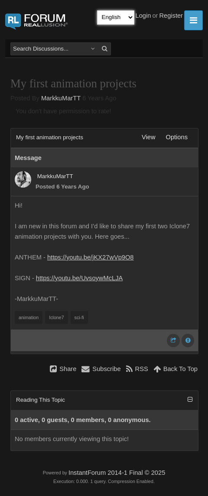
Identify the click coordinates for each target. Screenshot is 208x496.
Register (171, 15)
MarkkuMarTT (61, 98)
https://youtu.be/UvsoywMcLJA (79, 278)
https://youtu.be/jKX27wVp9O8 (90, 257)
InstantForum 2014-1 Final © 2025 (116, 472)
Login (143, 15)
